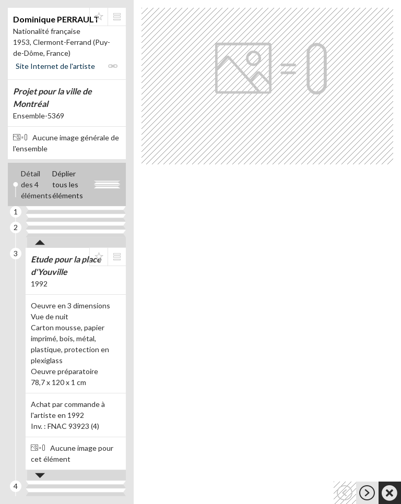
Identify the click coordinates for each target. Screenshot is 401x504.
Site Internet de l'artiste (55, 66)
